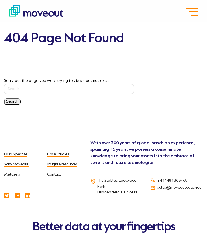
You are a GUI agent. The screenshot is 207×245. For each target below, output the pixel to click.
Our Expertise (15, 154)
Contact (54, 174)
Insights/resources (62, 164)
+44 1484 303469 (172, 180)
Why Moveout (16, 164)
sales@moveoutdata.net (179, 188)
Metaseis (12, 174)
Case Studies (58, 154)
